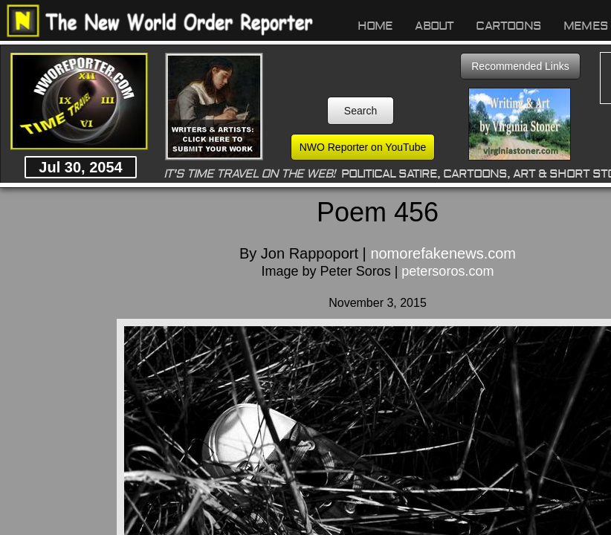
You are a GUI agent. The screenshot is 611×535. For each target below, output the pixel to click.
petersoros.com (447, 271)
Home (375, 26)
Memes (585, 26)
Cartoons (508, 26)
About (434, 26)
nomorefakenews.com (443, 253)
